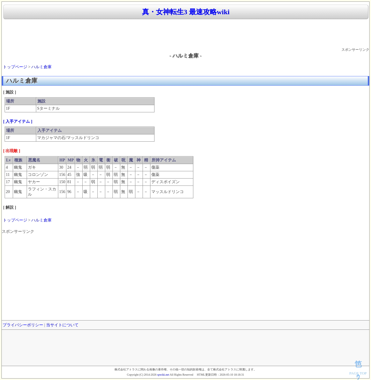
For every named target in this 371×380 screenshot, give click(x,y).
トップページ (15, 67)
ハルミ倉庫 (41, 67)
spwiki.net (163, 374)
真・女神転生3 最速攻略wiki (186, 12)
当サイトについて (62, 325)
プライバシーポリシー (23, 325)
